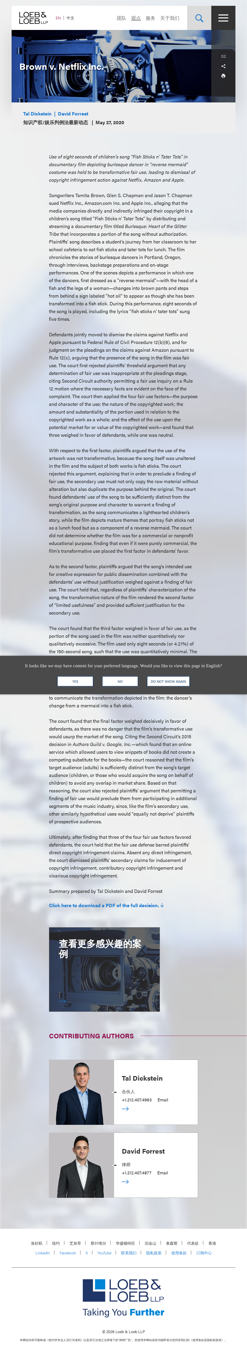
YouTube (104, 1253)
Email (163, 1100)
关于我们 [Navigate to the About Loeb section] (169, 17)
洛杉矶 (36, 1243)
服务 (150, 17)
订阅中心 (204, 1253)
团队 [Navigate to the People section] (121, 17)
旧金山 (150, 1243)
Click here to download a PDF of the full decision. (104, 905)
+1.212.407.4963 (137, 1100)
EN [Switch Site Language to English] (58, 18)
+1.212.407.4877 (136, 1173)
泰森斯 (172, 1243)
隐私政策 (154, 1253)
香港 (212, 1243)
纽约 (56, 1243)
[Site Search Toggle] (199, 18)
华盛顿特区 (125, 1243)
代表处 (193, 1243)
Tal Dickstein (37, 113)
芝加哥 (75, 1243)
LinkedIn (42, 1253)
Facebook (68, 1253)
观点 (136, 17)
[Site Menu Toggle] (223, 18)
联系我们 (129, 1253)
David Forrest (73, 113)
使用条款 (179, 1253)
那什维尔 (98, 1243)
